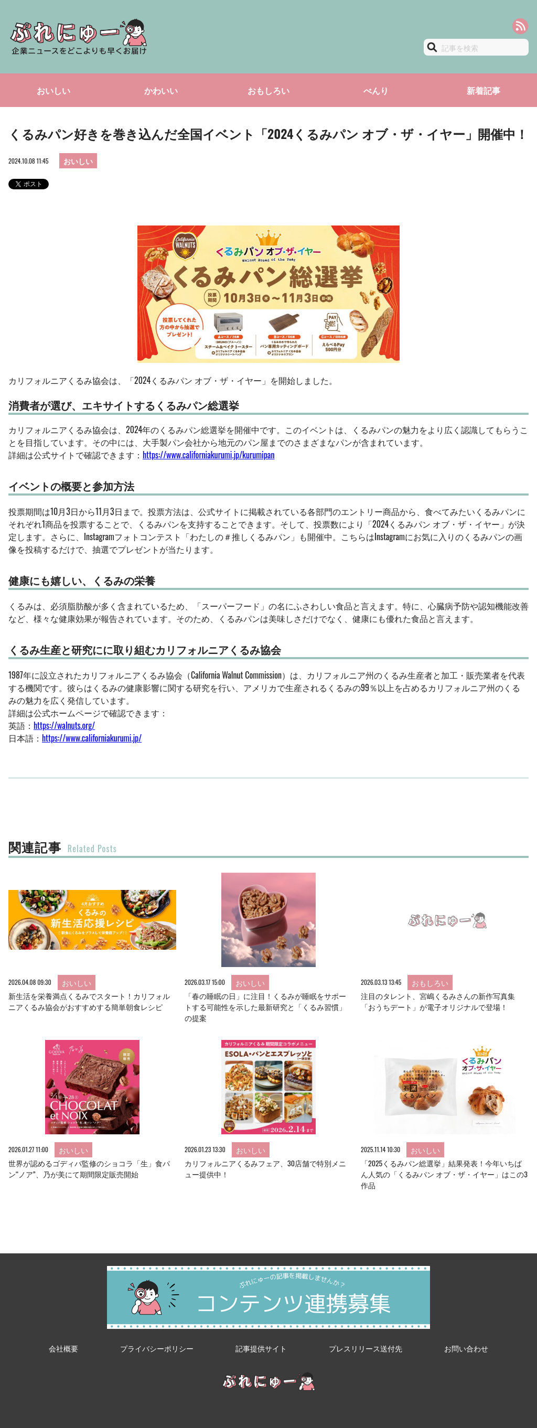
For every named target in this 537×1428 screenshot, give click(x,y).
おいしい (53, 90)
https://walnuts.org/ (64, 725)
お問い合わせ (466, 1348)
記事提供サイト (261, 1348)
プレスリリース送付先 (365, 1348)
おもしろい (268, 90)
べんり (376, 90)
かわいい (161, 90)
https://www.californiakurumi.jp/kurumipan (208, 454)
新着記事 (483, 90)
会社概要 (63, 1348)
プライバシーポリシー (157, 1348)
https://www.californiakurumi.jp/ (92, 738)
